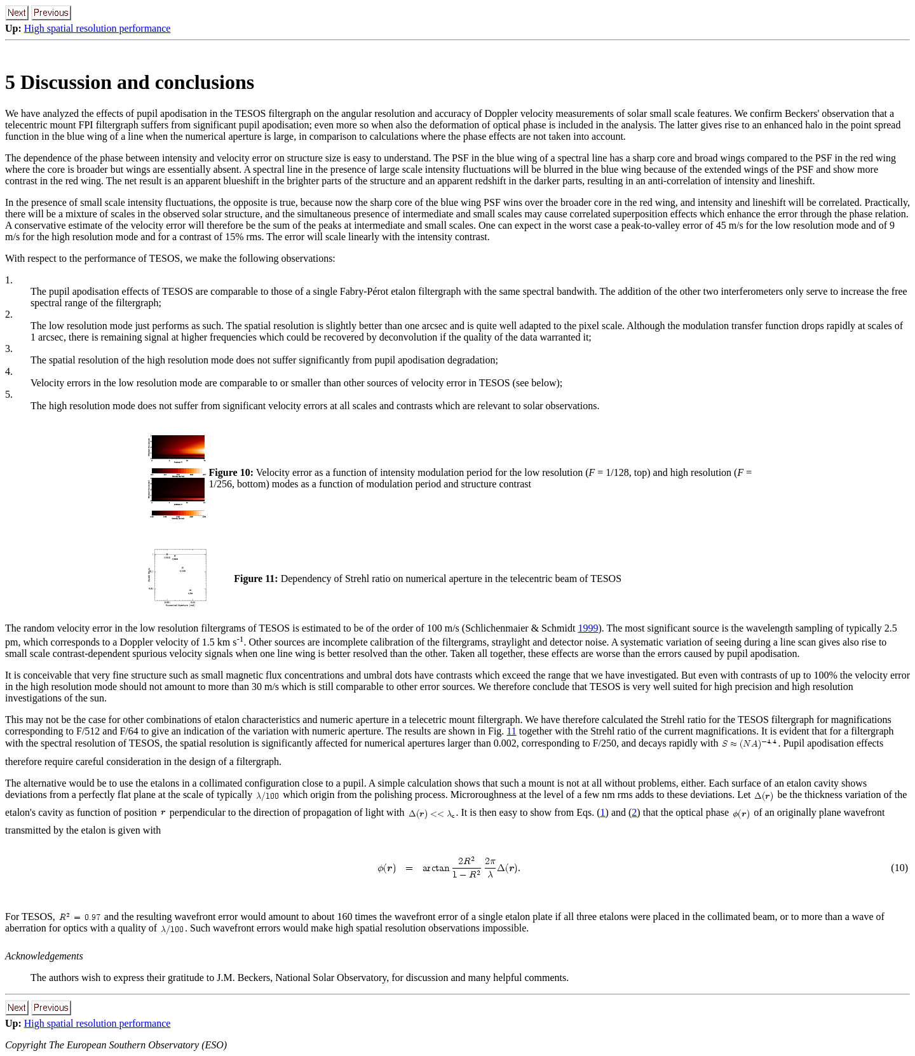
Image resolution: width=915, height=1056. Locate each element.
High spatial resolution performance (97, 28)
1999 (588, 628)
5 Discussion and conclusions (129, 82)
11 (511, 731)
